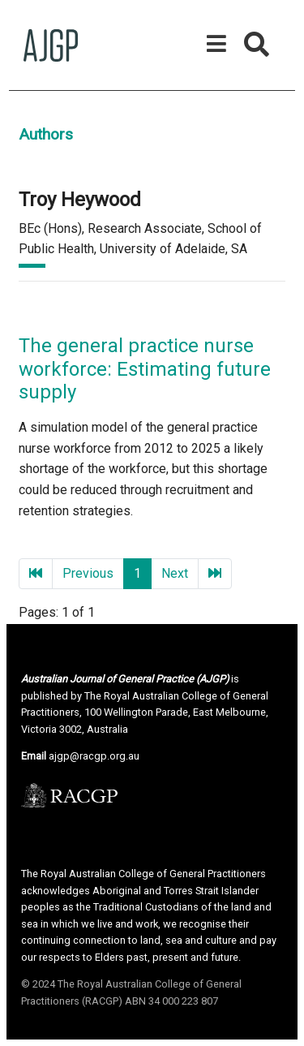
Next (174, 573)
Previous (87, 573)
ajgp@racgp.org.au (94, 756)
